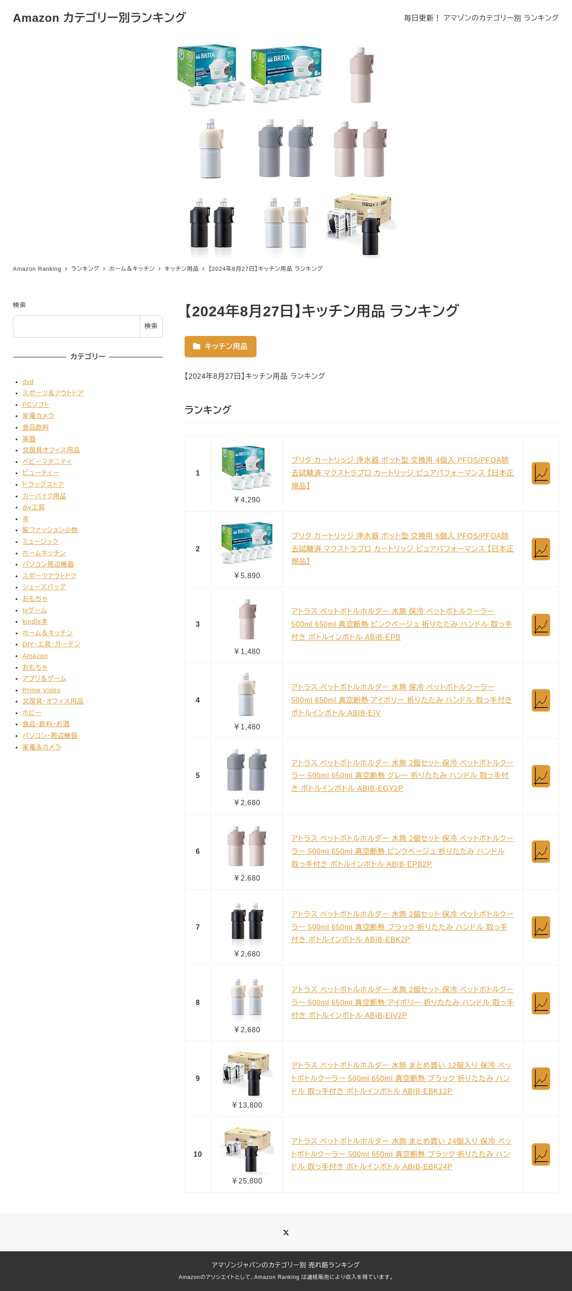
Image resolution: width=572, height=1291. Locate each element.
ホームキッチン (44, 553)
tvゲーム (34, 610)
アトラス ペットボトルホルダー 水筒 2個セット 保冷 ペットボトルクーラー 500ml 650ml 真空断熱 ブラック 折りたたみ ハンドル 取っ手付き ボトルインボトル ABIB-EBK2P (402, 927)
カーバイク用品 (44, 496)
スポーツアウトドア (49, 575)
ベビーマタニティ (47, 461)
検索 (19, 305)
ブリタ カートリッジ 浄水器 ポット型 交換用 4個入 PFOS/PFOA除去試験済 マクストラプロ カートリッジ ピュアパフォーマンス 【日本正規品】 (402, 473)
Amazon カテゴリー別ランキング (100, 18)
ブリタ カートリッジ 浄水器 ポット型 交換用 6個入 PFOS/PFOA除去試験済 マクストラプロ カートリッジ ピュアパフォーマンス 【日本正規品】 (402, 549)
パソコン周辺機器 (48, 564)
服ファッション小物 (50, 530)
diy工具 (33, 507)
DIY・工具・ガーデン (51, 644)
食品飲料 (35, 427)
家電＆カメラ (41, 747)
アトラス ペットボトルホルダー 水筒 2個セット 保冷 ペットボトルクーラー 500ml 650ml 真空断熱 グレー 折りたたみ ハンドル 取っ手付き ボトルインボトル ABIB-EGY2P (402, 776)
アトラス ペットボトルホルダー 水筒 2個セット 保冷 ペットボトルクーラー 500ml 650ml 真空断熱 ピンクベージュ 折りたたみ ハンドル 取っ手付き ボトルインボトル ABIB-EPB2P (402, 851)
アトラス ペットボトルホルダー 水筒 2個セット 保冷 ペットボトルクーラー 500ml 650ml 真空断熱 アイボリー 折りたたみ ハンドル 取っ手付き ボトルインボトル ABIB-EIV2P (402, 1002)
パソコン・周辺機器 (50, 735)
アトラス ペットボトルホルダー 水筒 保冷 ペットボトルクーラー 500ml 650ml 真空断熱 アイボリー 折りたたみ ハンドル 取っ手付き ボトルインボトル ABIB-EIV (402, 700)
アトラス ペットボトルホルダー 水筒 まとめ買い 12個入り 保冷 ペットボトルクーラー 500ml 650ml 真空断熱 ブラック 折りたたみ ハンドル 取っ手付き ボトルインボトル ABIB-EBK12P (401, 1078)
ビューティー (40, 472)
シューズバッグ (44, 587)
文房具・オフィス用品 (53, 701)
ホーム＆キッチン (47, 633)
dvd (28, 381)
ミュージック (40, 541)
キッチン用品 (220, 346)
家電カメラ (38, 415)
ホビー (32, 712)
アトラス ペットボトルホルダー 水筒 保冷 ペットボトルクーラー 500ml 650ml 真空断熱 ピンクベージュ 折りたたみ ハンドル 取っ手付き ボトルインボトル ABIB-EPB (402, 624)
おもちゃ (35, 598)
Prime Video (41, 690)
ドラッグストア (43, 484)
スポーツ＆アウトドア (53, 393)
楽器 (29, 439)
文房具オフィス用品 (51, 450)
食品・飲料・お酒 (46, 724)
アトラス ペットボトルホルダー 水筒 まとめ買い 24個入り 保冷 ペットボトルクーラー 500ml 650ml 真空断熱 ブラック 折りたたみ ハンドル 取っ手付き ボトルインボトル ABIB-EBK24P (401, 1154)
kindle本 (35, 621)
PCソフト (35, 404)
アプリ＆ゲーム (44, 678)
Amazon (35, 655)
